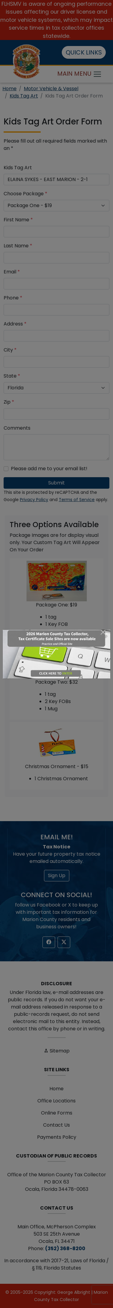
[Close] (103, 632)
